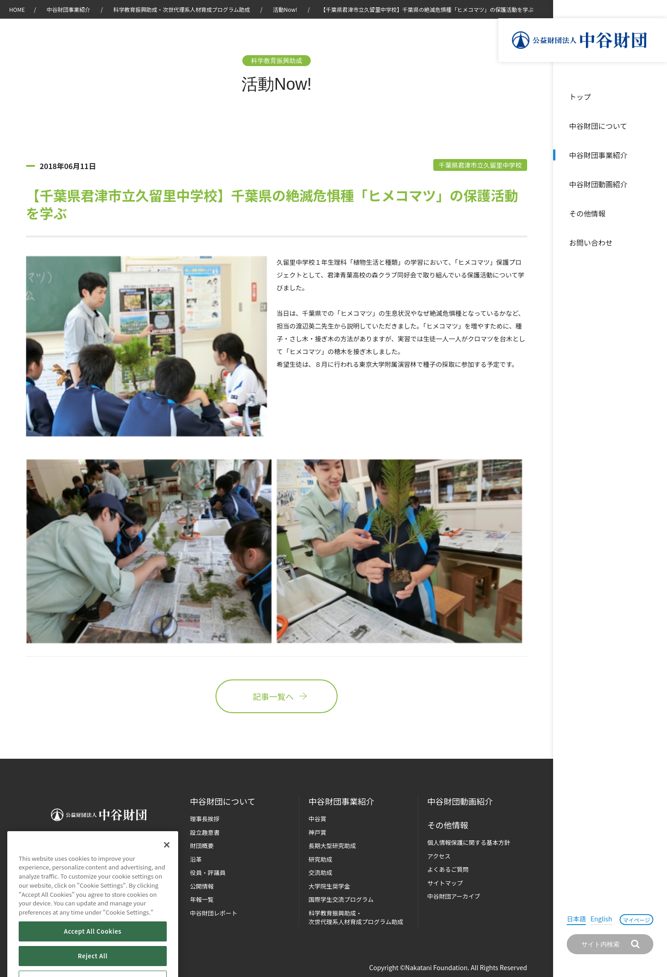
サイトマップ (445, 883)
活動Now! (285, 9)
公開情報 (202, 886)
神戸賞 (317, 832)
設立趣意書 (205, 832)
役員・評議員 (208, 872)
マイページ (636, 920)
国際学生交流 (341, 899)
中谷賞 (317, 818)
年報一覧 (202, 899)
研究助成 (320, 859)
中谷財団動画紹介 (598, 184)
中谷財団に (222, 801)
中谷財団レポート (213, 913)
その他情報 (587, 213)
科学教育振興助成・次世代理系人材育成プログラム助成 (181, 9)
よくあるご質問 (448, 869)
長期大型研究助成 (332, 845)
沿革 (653, 184)
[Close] (167, 870)
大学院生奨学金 (329, 886)
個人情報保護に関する (468, 842)
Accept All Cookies (92, 956)
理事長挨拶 (205, 818)
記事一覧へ (276, 696)
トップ (580, 96)
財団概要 (202, 845)
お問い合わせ (591, 242)
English (601, 918)
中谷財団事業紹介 (598, 154)
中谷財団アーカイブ (453, 896)
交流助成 (320, 872)
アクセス (439, 856)
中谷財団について (598, 125)
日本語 (576, 918)
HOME (17, 9)
